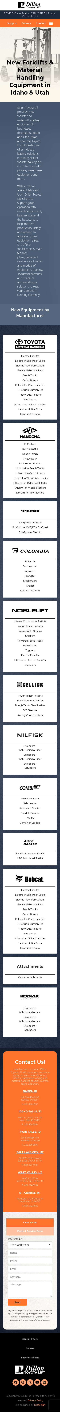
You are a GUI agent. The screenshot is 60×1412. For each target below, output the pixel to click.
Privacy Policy (35, 1400)
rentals (30, 249)
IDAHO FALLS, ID (30, 1111)
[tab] (30, 1222)
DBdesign (39, 1404)
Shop (12, 23)
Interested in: (15, 1239)
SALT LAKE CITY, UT (30, 1152)
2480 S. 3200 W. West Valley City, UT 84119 (30, 1180)
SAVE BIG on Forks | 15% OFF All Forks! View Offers (30, 15)
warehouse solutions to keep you (28, 286)
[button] (12, 23)
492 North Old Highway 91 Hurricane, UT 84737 (30, 1200)
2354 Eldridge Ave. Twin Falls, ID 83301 (30, 1139)
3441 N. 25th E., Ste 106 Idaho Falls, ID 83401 (30, 1119)
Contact (41, 23)
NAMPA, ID (30, 1091)
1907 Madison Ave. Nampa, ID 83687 (30, 1098)
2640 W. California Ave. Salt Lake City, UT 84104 (30, 1159)
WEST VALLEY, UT (30, 1172)
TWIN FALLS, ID (30, 1131)
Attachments (30, 966)
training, (38, 270)
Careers (26, 23)
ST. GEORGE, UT (30, 1192)
